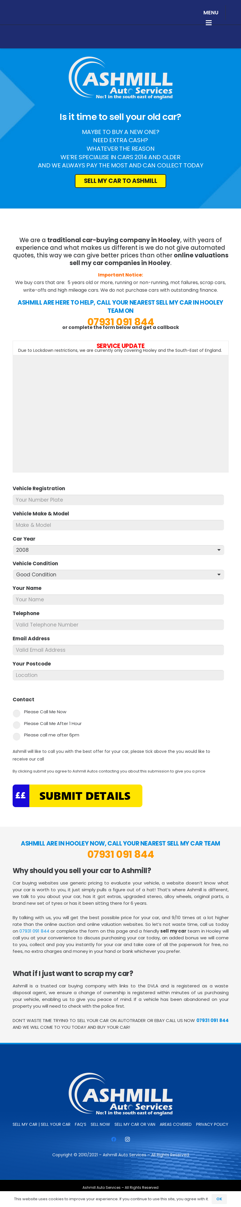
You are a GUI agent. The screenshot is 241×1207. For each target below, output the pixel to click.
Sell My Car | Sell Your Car (41, 1124)
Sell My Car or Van (134, 1124)
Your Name (29, 588)
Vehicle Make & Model (43, 513)
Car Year (27, 539)
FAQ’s (80, 1124)
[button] (210, 12)
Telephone (28, 613)
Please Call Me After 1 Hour (53, 723)
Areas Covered (176, 1124)
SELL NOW (100, 1124)
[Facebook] (113, 1139)
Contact (26, 699)
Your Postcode (34, 664)
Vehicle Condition (38, 563)
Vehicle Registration (41, 488)
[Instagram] (127, 1139)
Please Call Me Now (45, 712)
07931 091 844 (120, 322)
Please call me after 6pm (51, 735)
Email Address (34, 638)
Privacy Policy (212, 1124)
